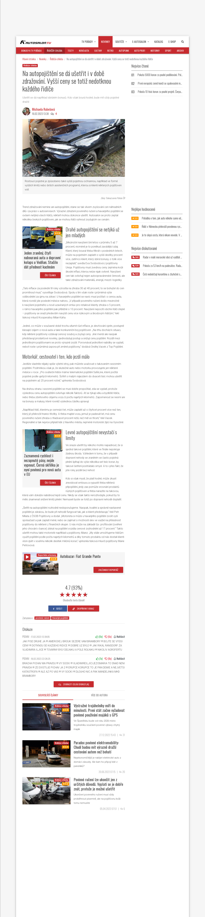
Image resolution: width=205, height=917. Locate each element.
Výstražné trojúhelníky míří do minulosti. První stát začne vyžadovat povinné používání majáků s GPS (99, 710)
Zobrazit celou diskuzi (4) (73, 684)
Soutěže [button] (121, 42)
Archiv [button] (180, 50)
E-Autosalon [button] (140, 42)
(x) (99, 637)
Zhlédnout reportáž (108, 570)
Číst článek (50, 275)
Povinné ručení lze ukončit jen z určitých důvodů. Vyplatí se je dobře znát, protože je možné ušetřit (98, 784)
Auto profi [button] (139, 50)
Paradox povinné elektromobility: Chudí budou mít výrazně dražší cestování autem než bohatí (96, 747)
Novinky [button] (105, 42)
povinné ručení (42, 618)
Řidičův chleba (56, 59)
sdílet (57, 608)
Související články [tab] (48, 695)
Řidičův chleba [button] (54, 50)
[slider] (73, 594)
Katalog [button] (158, 42)
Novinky (42, 59)
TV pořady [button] (89, 42)
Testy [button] (71, 50)
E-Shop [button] (172, 42)
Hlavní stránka (29, 59)
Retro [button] (110, 50)
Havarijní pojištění (60, 618)
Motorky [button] (155, 50)
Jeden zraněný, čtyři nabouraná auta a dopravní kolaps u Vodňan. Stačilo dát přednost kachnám (42, 259)
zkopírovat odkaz (83, 608)
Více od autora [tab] (99, 695)
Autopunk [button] (124, 50)
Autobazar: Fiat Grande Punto (80, 556)
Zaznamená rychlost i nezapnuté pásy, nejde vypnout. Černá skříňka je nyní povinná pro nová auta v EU (42, 465)
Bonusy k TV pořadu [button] (31, 50)
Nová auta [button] (84, 50)
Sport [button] (168, 50)
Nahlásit (119, 637)
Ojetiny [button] (98, 50)
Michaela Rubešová (43, 109)
